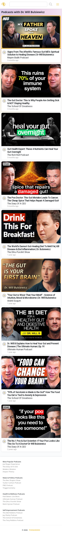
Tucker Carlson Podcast (12, 483)
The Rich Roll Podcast (18, 155)
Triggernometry (9, 488)
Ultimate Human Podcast (19, 349)
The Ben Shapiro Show (11, 480)
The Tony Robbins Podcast (13, 520)
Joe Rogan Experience (11, 464)
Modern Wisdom (9, 469)
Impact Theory (8, 471)
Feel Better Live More (11, 496)
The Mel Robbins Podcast (12, 513)
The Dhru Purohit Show (18, 252)
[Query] (28, 4)
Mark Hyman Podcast (11, 504)
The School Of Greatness (19, 106)
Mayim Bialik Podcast (18, 57)
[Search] (50, 4)
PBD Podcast (8, 485)
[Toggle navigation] (58, 4)
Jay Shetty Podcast (10, 515)
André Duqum (14, 301)
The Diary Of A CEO (16, 203)
